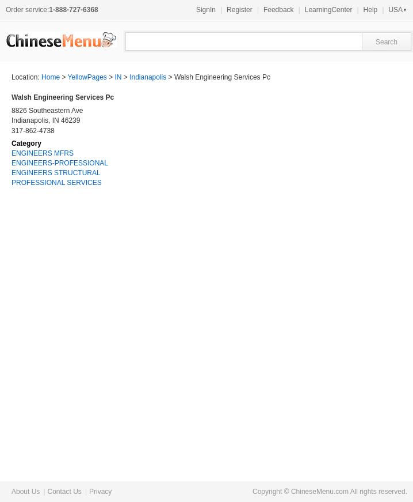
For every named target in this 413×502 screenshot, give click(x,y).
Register (240, 10)
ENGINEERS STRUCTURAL (56, 173)
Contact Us (64, 492)
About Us (26, 492)
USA (397, 10)
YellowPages (87, 77)
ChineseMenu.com (320, 492)
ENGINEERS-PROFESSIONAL (60, 163)
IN (118, 77)
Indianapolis (147, 77)
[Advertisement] (315, 282)
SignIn (206, 10)
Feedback (278, 10)
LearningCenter (329, 10)
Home (50, 77)
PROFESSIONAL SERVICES (57, 183)
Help (371, 10)
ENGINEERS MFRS (43, 153)
